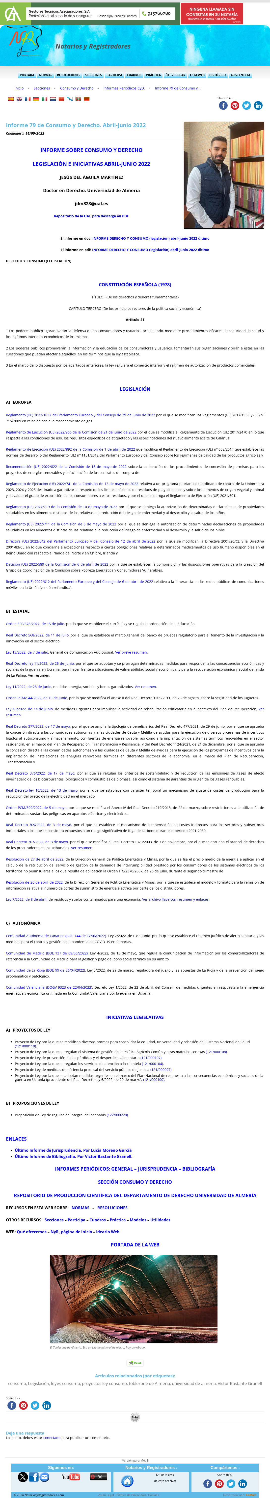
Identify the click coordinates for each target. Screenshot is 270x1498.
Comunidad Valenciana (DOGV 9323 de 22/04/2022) (49, 987)
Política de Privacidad (131, 1495)
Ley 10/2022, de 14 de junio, (30, 709)
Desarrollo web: (239, 1495)
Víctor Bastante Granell (240, 1383)
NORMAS (80, 1207)
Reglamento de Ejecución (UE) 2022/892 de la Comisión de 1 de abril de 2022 (70, 449)
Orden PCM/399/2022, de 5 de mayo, (36, 807)
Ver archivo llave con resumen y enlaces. (176, 899)
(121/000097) (160, 1069)
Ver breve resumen (130, 652)
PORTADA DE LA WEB (135, 1244)
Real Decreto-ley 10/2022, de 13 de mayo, (42, 790)
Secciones (93, 75)
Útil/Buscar (175, 75)
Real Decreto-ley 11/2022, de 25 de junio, (40, 663)
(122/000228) (117, 1115)
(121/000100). (154, 1079)
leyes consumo (65, 1383)
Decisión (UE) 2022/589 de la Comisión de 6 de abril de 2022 (57, 564)
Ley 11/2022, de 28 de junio (28, 686)
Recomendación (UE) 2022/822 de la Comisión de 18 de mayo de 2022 (66, 466)
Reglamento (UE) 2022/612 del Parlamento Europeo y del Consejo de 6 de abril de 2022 (79, 581)
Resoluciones (68, 75)
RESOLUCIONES (112, 1207)
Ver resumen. (146, 686)
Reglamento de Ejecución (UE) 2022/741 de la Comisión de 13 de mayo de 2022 (72, 483)
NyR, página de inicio (71, 1232)
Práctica (153, 75)
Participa (114, 75)
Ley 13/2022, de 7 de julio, (27, 652)
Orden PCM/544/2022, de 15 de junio (36, 697)
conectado (51, 1437)
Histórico (217, 75)
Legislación (38, 1383)
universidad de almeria (194, 1383)
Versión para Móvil (135, 1460)
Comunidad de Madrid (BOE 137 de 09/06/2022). (47, 953)
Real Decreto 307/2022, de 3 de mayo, (37, 841)
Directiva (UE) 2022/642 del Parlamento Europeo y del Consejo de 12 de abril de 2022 (80, 541)
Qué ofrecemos (32, 1232)
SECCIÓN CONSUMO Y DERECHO (135, 1182)
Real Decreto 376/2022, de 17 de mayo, (40, 773)
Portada (27, 75)
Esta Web (197, 75)
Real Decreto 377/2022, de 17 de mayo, (38, 726)
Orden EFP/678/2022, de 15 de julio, (35, 623)
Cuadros (134, 75)
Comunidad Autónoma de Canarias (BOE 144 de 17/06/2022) (56, 935)
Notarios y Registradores (93, 46)
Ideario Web (107, 1232)
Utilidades (160, 1220)
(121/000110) (25, 1046)
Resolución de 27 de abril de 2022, (35, 859)
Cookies (153, 1495)
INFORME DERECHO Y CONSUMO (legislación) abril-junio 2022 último (151, 238)
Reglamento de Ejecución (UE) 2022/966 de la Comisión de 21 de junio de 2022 (71, 432)
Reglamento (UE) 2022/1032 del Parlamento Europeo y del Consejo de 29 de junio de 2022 (80, 415)
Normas (45, 75)
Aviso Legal (106, 1495)
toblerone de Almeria (149, 1383)
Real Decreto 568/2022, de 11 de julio (37, 635)
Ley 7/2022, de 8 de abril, (27, 899)
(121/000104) (152, 1063)
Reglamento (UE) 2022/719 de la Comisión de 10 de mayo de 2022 (61, 506)
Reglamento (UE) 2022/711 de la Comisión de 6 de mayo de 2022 (61, 524)
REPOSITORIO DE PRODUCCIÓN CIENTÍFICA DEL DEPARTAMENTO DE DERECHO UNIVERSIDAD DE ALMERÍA (135, 1195)
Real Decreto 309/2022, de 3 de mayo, (39, 824)
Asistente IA (240, 75)
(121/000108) (216, 1051)
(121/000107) (151, 1057)
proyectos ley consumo (104, 1383)
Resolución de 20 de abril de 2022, (35, 882)
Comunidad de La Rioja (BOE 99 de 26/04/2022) (45, 970)
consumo (17, 1383)
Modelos (138, 1220)
